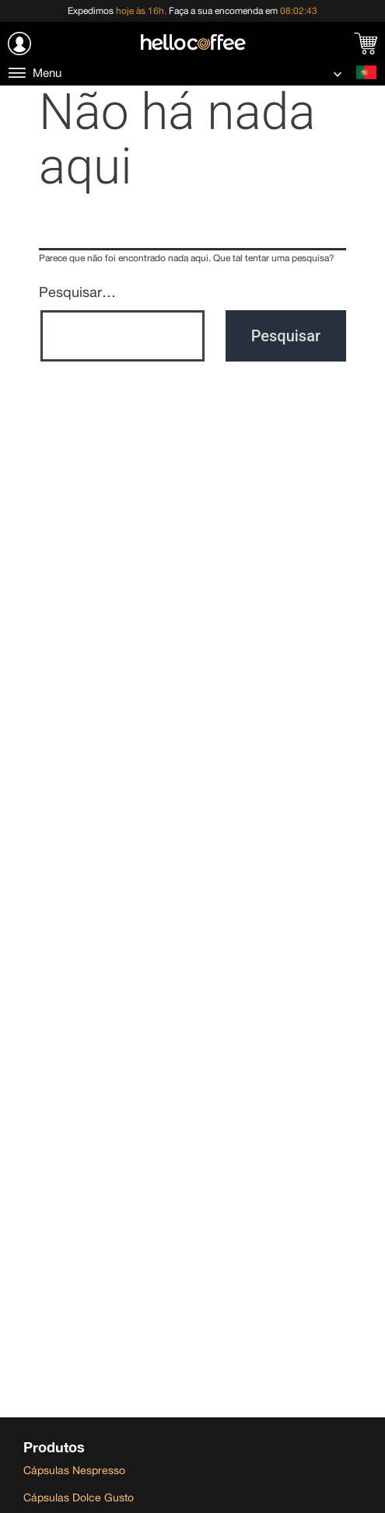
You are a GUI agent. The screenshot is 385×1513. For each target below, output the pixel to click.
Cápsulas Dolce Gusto (78, 1497)
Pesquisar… (77, 292)
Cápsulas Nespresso (74, 1470)
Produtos (54, 1446)
